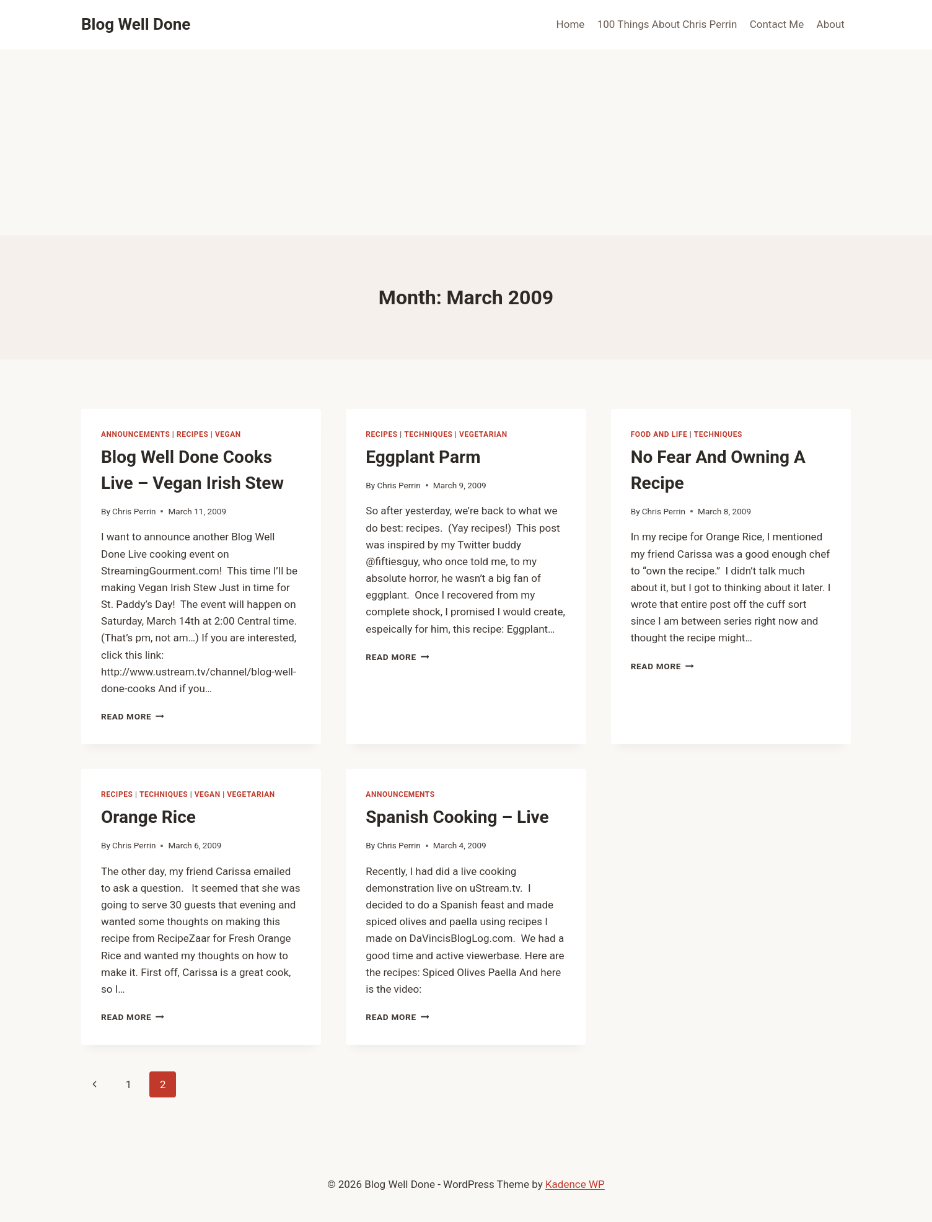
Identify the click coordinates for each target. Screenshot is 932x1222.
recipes (192, 434)
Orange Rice (148, 817)
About (831, 24)
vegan (228, 434)
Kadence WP (575, 1184)
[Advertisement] (466, 142)
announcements (135, 434)
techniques (428, 434)
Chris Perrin (134, 511)
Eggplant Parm (423, 457)
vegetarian (483, 434)
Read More (132, 716)
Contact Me (777, 24)
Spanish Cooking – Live (457, 817)
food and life (659, 434)
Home (570, 24)
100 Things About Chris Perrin (667, 24)
